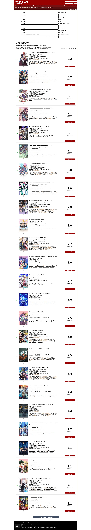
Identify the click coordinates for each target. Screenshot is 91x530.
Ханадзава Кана (38, 80)
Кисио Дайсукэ (46, 135)
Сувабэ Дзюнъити (38, 136)
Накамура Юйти (35, 191)
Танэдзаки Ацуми (35, 357)
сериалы (35, 527)
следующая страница (46, 517)
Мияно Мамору (40, 135)
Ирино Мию (51, 303)
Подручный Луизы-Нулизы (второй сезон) (40, 108)
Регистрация (74, 5)
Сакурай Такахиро (38, 62)
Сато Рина (41, 284)
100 (69, 48)
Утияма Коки (34, 358)
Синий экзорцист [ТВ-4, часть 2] (38, 293)
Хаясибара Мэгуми (40, 303)
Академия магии (35, 330)
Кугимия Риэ (34, 61)
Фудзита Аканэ (45, 433)
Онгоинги (45, 7)
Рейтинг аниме (18, 7)
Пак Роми (44, 227)
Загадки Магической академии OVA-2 (40, 460)
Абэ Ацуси (34, 209)
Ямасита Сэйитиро (49, 359)
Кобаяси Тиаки (35, 450)
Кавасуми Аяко (42, 63)
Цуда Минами (52, 358)
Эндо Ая (43, 358)
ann (37, 55)
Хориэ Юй (55, 61)
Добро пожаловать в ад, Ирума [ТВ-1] (40, 256)
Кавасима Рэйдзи (46, 450)
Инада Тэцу (48, 468)
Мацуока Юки (50, 320)
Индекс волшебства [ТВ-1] (36, 200)
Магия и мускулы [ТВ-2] (37, 497)
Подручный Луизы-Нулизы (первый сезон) (40, 52)
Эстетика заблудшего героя (37, 367)
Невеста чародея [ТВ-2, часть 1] (38, 348)
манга (36, 75)
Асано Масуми (42, 469)
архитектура (54, 527)
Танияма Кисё (47, 211)
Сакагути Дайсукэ (35, 320)
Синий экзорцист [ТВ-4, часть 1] (38, 478)
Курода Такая (45, 267)
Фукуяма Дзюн (51, 79)
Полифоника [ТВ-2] (35, 274)
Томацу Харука (41, 283)
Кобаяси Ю (34, 342)
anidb (35, 55)
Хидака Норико (49, 99)
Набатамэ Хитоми (43, 320)
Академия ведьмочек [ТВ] (36, 163)
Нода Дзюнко (33, 321)
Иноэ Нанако (31, 63)
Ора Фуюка (54, 227)
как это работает (45, 48)
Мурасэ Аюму (35, 265)
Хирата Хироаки (39, 302)
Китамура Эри (39, 82)
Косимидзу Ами (35, 339)
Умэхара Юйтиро (44, 452)
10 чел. (50, 469)
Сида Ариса (34, 155)
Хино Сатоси (45, 61)
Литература (30, 5)
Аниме (19, 5)
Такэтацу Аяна (37, 379)
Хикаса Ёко (38, 99)
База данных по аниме (35, 7)
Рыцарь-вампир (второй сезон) (37, 126)
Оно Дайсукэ (51, 266)
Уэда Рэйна (44, 174)
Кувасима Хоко (36, 469)
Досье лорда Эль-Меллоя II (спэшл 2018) (40, 404)
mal (33, 55)
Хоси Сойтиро (45, 136)
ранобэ (36, 57)
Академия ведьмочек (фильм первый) (39, 89)
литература (47, 527)
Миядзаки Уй (35, 340)
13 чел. (32, 268)
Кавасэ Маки (36, 359)
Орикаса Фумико (45, 98)
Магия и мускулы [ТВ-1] (37, 441)
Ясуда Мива (48, 227)
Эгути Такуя (41, 451)
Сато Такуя (35, 267)
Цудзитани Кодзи (40, 321)
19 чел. (52, 212)
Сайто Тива (31, 228)
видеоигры (38, 527)
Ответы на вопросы (18, 522)
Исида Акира (36, 228)
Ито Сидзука (42, 210)
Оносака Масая (53, 468)
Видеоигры (24, 5)
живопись (50, 527)
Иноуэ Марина (35, 378)
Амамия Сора (38, 193)
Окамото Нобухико (36, 79)
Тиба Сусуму (51, 135)
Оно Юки (46, 507)
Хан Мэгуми (34, 98)
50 (67, 48)
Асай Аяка (31, 266)
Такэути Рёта (49, 357)
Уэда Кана (34, 227)
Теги (42, 7)
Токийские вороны (35, 237)
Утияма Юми (34, 192)
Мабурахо (33, 311)
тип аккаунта (70, 9)
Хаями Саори (48, 191)
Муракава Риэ (46, 155)
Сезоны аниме (50, 7)
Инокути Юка (48, 62)
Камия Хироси (35, 283)
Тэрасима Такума (47, 192)
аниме (42, 527)
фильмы (32, 527)
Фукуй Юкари (50, 340)
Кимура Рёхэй (42, 247)
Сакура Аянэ (39, 248)
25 (66, 48)
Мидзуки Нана (35, 284)
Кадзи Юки (51, 81)
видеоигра (37, 279)
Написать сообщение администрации (30, 522)
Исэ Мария (50, 339)
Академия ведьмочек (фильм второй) (39, 145)
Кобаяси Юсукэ (52, 396)
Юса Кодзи (39, 81)
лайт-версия (73, 48)
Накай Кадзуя (53, 80)
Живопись (35, 5)
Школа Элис (34, 219)
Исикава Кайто (35, 246)
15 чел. (52, 321)
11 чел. (54, 193)
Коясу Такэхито (42, 468)
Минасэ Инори (44, 395)
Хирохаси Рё (33, 304)
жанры (29, 7)
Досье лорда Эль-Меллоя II (37, 385)
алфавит (26, 7)
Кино (16, 5)
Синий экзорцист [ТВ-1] (36, 71)
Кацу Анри (34, 212)
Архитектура (41, 5)
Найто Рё (45, 321)
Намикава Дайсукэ (36, 394)
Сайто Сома (34, 433)
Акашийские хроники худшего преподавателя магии (43, 423)
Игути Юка (47, 209)
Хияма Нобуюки (35, 468)
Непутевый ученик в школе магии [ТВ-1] (40, 182)
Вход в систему (67, 5)
